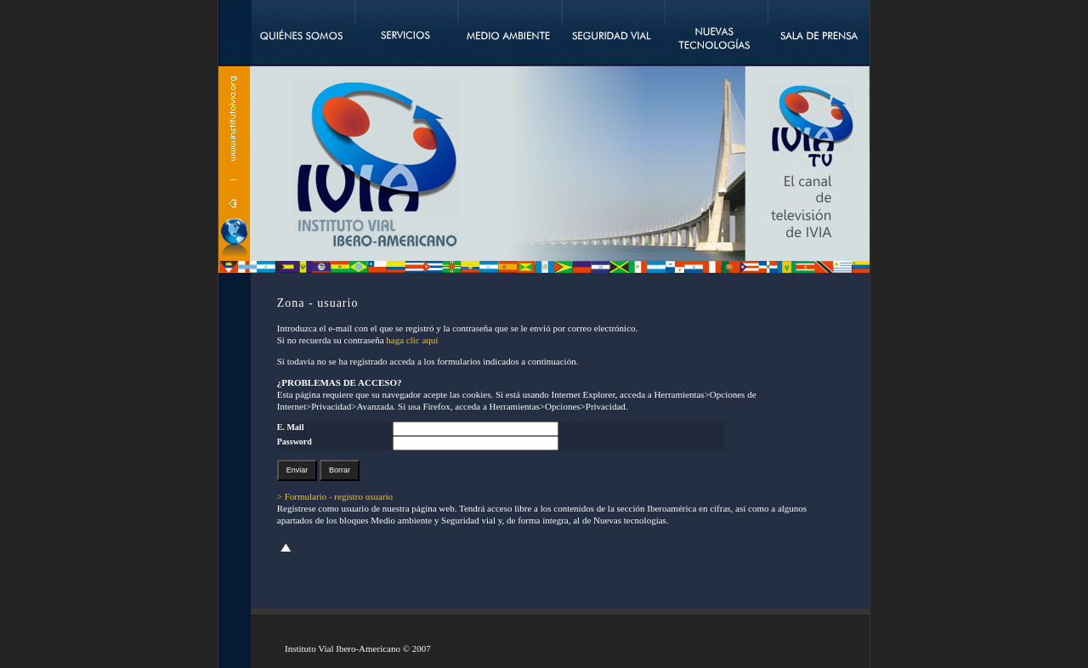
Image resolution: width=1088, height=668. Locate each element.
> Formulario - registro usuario (335, 496)
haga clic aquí (412, 340)
